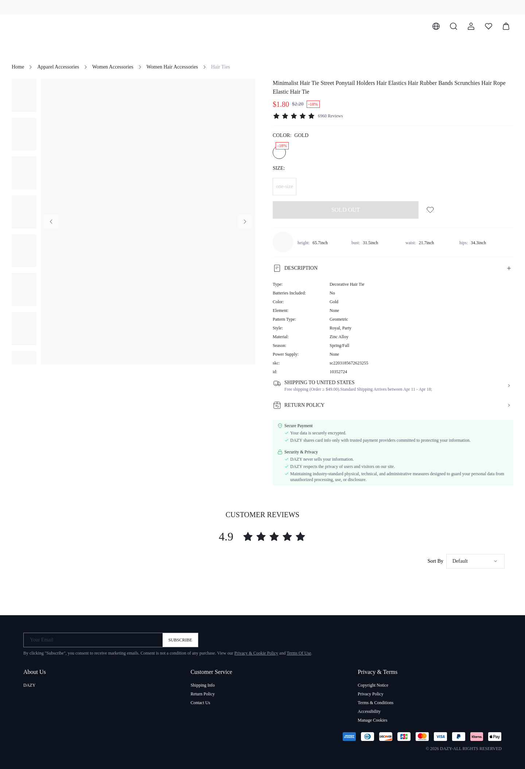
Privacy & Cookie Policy (256, 653)
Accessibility (369, 711)
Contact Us (200, 702)
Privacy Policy (370, 693)
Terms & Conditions (375, 702)
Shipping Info (203, 685)
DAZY (29, 685)
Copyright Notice (373, 685)
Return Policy (203, 693)
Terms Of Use (299, 653)
